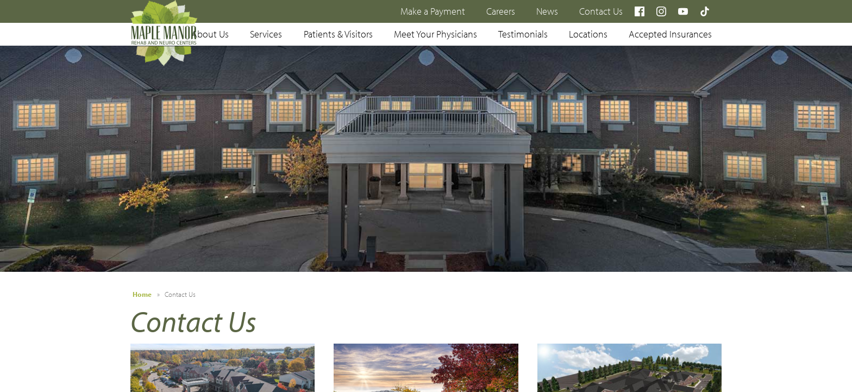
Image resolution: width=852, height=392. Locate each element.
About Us (210, 34)
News (547, 11)
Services (266, 34)
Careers (500, 11)
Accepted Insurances (670, 34)
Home (142, 294)
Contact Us (601, 11)
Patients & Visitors (338, 34)
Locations (588, 34)
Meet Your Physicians (435, 34)
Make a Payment (432, 11)
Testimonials (523, 34)
